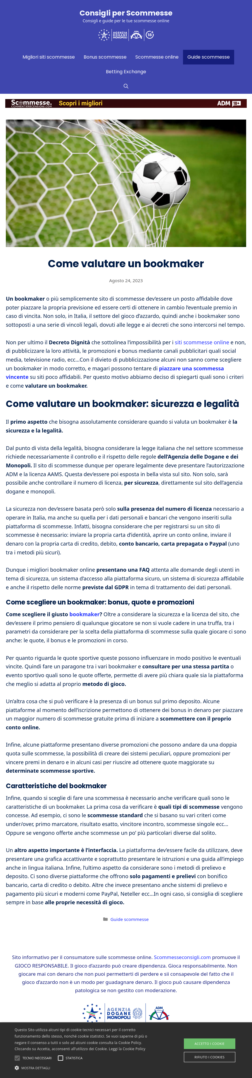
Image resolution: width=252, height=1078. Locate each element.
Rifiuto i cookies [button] (209, 1057)
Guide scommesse (208, 57)
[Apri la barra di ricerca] (126, 86)
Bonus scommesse (105, 57)
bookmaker (85, 614)
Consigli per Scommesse (126, 13)
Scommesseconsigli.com (182, 957)
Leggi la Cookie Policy (127, 1048)
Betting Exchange (126, 71)
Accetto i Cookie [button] (209, 1043)
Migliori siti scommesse (49, 57)
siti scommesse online (202, 342)
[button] (87, 1068)
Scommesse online (157, 57)
